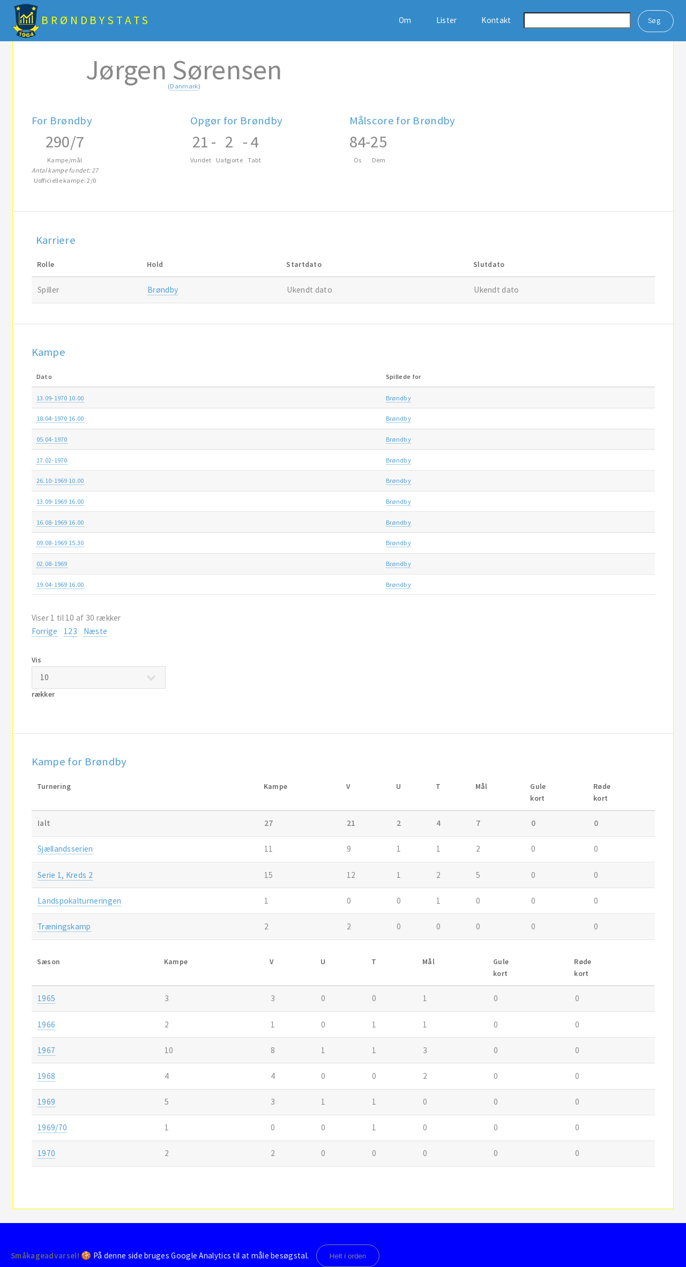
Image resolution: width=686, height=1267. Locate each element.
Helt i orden (348, 1256)
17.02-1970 (52, 460)
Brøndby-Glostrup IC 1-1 (269, 522)
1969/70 (612, 543)
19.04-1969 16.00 (60, 584)
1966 (46, 1024)
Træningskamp (465, 439)
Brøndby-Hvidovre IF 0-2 (270, 460)
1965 (46, 998)
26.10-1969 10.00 (60, 480)
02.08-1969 (52, 564)
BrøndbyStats (96, 20)
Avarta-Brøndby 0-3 (264, 398)
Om (405, 20)
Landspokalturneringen (477, 543)
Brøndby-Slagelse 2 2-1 (268, 418)
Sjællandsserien (466, 398)
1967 (46, 1050)
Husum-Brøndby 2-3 (264, 564)
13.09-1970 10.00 (60, 398)
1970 (607, 398)
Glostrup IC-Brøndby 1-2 (269, 439)
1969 (607, 480)
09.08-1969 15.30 (60, 543)
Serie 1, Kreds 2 (65, 875)
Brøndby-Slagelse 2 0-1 (268, 480)
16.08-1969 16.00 (60, 522)
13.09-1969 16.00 (60, 501)
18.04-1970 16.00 (60, 418)
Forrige (45, 631)
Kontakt (496, 20)
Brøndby (162, 290)
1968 (46, 1076)
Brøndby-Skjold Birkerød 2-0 (275, 584)
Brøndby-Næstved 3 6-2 (268, 501)
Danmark (184, 86)
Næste (96, 631)
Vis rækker (99, 677)
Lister (446, 20)
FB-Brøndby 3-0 (257, 543)
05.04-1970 (52, 439)
